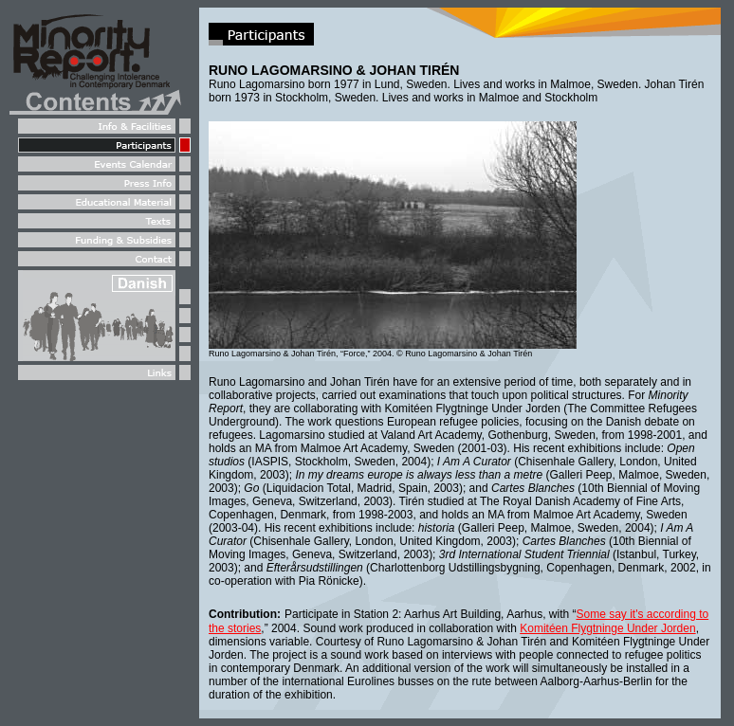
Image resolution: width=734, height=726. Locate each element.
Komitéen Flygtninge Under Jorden (607, 628)
